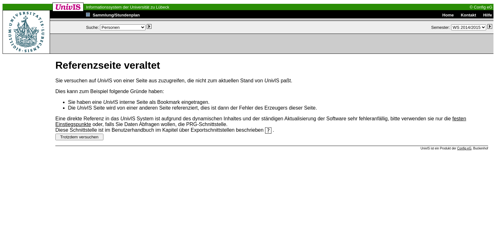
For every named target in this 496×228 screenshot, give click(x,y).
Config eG (464, 148)
